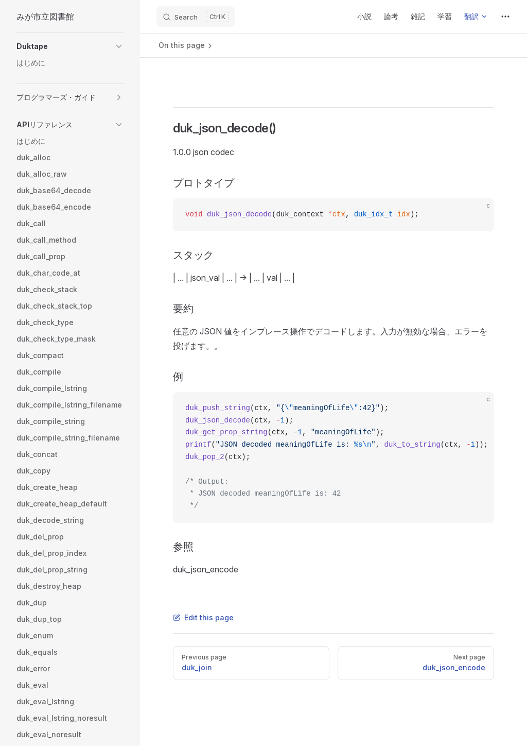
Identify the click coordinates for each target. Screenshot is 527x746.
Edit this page (203, 617)
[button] (70, 46)
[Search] (195, 16)
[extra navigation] (505, 16)
